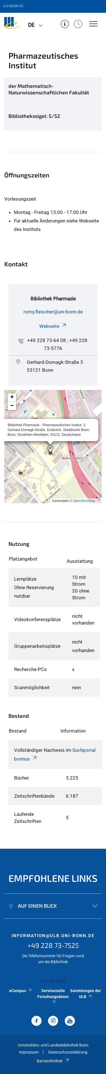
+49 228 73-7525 (53, 945)
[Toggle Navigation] (93, 24)
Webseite (53, 326)
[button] (50, 449)
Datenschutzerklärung (67, 1052)
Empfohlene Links (53, 878)
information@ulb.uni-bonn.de (53, 935)
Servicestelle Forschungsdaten (53, 996)
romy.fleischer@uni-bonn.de (53, 312)
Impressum (29, 1052)
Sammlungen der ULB (85, 993)
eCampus (20, 990)
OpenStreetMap (86, 500)
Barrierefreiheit (53, 1061)
